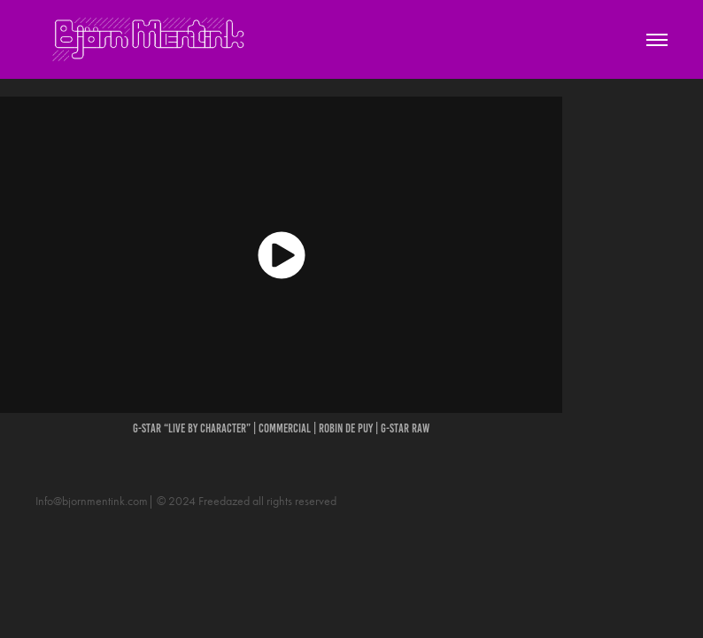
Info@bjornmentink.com (91, 501)
